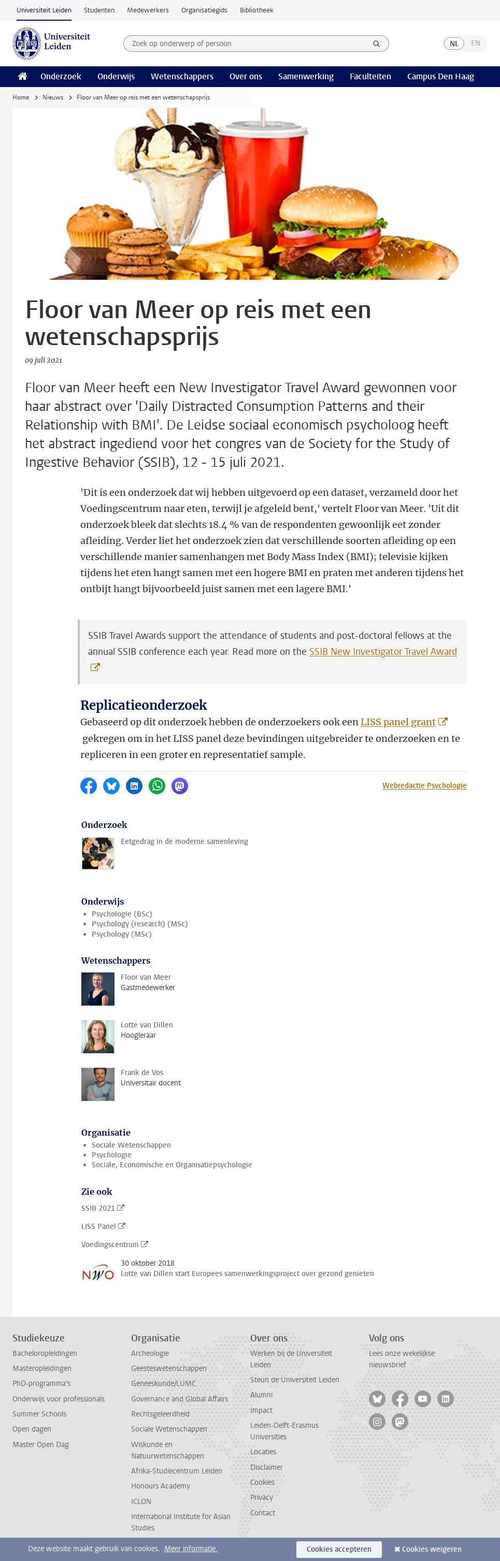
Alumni (261, 1395)
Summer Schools (39, 1414)
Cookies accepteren (339, 1549)
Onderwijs (116, 76)
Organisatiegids (204, 10)
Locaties (263, 1452)
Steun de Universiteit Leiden (294, 1380)
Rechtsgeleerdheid (160, 1414)
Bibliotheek (257, 10)
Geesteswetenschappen (169, 1368)
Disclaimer (266, 1467)
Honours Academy (160, 1486)
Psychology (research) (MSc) (140, 924)
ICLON (141, 1502)
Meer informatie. (191, 1549)
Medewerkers (148, 10)
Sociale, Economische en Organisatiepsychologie (172, 1165)
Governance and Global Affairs (179, 1399)
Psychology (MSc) (122, 934)
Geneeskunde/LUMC (163, 1383)
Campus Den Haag (440, 76)
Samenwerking (306, 76)
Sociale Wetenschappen (131, 1145)
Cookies (262, 1482)
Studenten (99, 10)
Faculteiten (370, 76)
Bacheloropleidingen (44, 1353)
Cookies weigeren (432, 1549)
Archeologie (150, 1353)
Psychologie (112, 1155)
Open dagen (31, 1429)
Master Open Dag (40, 1445)
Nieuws (52, 97)
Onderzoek (60, 76)
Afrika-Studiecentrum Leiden (176, 1471)
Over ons (246, 76)
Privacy (261, 1497)
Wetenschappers (182, 76)
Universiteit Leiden (44, 10)
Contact (262, 1513)
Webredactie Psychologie (424, 786)
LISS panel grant (398, 722)
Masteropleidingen (42, 1368)
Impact (261, 1410)
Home (20, 97)
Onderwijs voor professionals (58, 1399)
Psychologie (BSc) (122, 914)
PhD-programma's (41, 1383)
